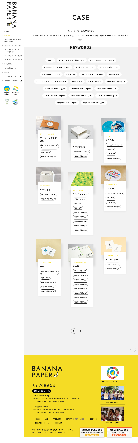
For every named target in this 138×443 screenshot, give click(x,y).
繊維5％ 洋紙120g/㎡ (108, 95)
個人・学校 (78, 81)
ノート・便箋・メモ (109, 67)
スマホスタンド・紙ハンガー (72, 60)
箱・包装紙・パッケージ (92, 74)
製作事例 (7, 36)
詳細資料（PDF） (112, 407)
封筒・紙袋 (114, 74)
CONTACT (58, 429)
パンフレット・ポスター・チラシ (52, 81)
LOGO (82, 425)
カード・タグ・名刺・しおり (57, 67)
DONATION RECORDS (42, 429)
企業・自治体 (95, 81)
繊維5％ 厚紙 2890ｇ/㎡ (94, 102)
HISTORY (69, 425)
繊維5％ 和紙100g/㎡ (56, 88)
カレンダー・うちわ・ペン (103, 60)
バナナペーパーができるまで (13, 51)
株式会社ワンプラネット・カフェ (61, 436)
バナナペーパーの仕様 (14, 56)
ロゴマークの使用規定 (14, 60)
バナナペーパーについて (12, 46)
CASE (46, 425)
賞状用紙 (71, 74)
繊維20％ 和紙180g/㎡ (82, 95)
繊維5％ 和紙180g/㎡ (81, 88)
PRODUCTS (57, 425)
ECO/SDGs (8, 64)
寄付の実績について (11, 68)
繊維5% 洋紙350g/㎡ (67, 102)
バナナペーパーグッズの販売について (12, 40)
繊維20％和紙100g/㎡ (55, 95)
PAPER (75, 425)
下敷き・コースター (85, 67)
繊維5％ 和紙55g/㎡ (116, 81)
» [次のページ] (88, 337)
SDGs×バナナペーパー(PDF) (112, 387)
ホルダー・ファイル (52, 74)
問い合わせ (8, 72)
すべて (50, 60)
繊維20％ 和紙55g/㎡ (107, 88)
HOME (6, 31)
